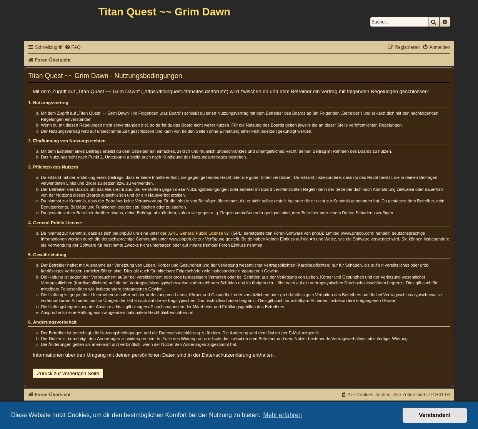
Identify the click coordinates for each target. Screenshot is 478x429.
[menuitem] (73, 47)
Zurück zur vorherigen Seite (68, 373)
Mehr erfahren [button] (282, 415)
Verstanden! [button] (435, 415)
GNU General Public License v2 (198, 233)
